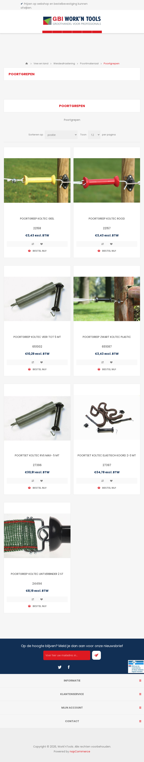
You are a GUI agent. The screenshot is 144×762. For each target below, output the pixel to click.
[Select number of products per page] (94, 135)
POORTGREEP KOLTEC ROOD (107, 218)
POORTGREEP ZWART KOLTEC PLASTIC (107, 337)
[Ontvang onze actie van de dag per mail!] (66, 655)
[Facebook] (69, 667)
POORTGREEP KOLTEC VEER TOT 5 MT (37, 337)
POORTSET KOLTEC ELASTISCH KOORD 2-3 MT (107, 455)
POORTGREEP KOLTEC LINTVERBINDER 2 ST (37, 574)
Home (26, 64)
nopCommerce (80, 751)
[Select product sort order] (61, 135)
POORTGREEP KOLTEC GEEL (37, 218)
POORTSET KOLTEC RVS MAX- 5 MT (37, 455)
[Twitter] (60, 667)
